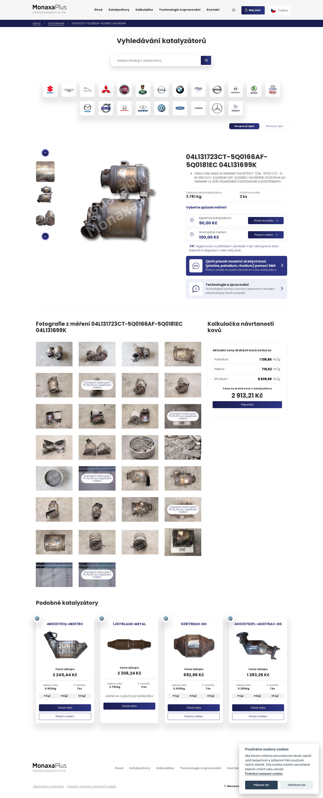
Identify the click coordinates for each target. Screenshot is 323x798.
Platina (219, 369)
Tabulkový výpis (274, 126)
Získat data (65, 707)
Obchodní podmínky (48, 787)
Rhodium (221, 379)
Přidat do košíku (266, 220)
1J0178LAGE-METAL (129, 624)
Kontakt (213, 10)
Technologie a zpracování (179, 10)
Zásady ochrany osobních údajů (91, 787)
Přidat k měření (266, 235)
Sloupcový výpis (244, 126)
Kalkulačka (144, 10)
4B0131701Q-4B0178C (65, 624)
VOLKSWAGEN (56, 23)
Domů (37, 23)
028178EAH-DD (194, 624)
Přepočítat (247, 404)
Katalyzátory (119, 10)
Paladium (221, 359)
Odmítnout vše (296, 784)
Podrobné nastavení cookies (264, 774)
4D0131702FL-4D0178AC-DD (258, 624)
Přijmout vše (261, 784)
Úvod (98, 10)
